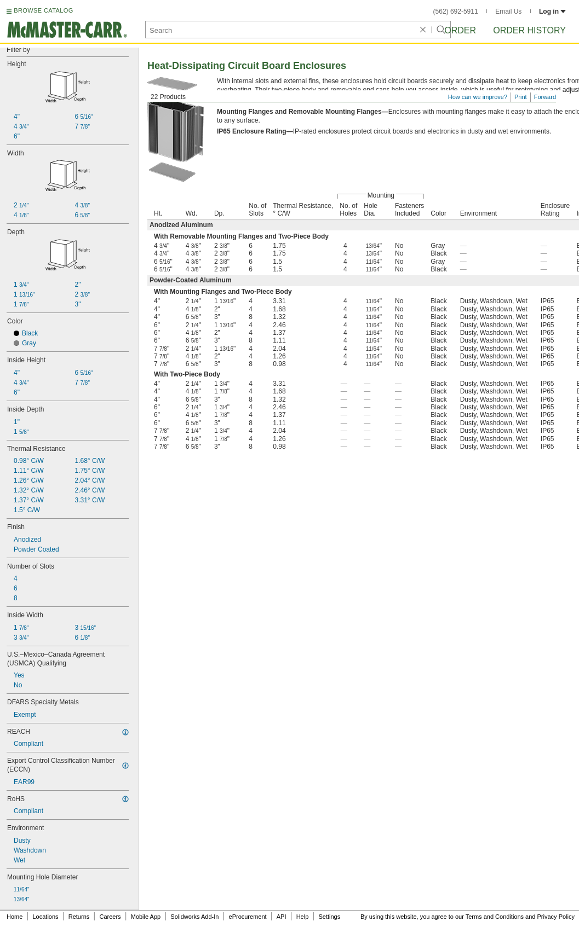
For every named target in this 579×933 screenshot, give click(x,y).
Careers (110, 916)
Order (460, 30)
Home (14, 916)
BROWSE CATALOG (43, 10)
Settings (329, 916)
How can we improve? (477, 97)
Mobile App (145, 916)
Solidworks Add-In (194, 916)
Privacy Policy (556, 916)
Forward (545, 97)
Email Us (508, 11)
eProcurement (248, 916)
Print (520, 97)
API (281, 916)
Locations (46, 916)
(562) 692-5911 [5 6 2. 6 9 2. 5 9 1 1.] (455, 11)
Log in (552, 11)
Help (302, 916)
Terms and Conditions (495, 916)
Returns (79, 916)
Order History (529, 30)
